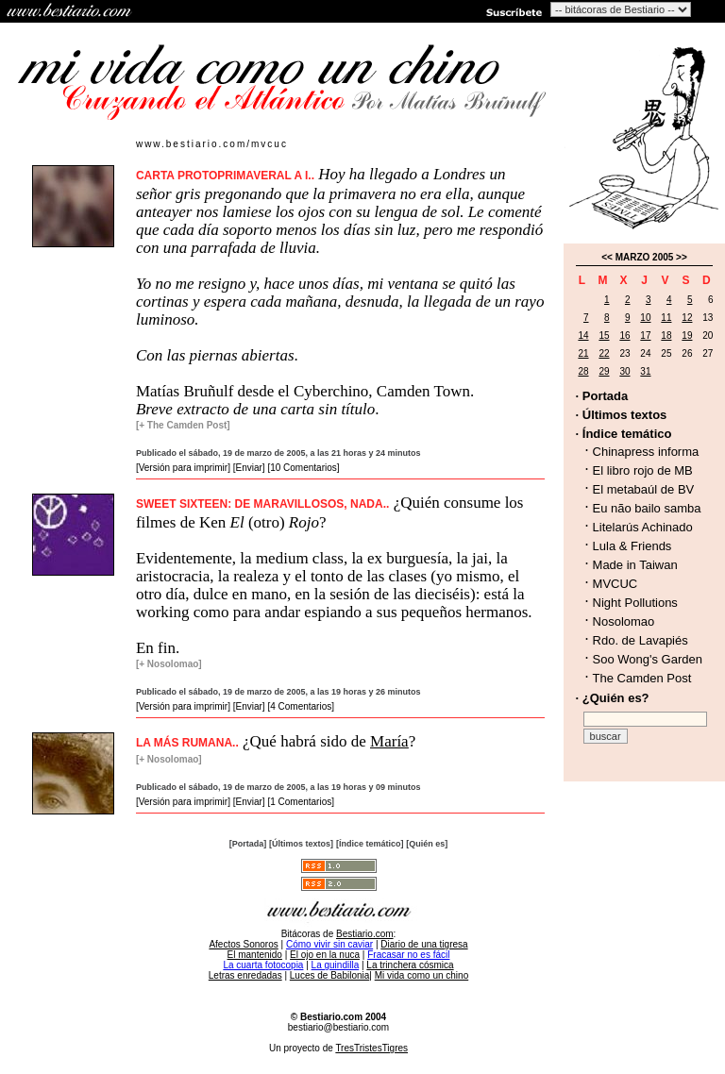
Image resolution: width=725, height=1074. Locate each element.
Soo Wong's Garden (647, 659)
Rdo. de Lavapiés (640, 640)
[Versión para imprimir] (183, 467)
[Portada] (248, 843)
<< (607, 257)
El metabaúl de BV (644, 489)
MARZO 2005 (644, 257)
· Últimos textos (621, 415)
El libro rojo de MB (643, 470)
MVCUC (615, 584)
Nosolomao (624, 621)
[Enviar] (249, 467)
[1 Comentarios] (300, 802)
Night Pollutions (635, 603)
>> (681, 257)
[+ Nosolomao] (169, 664)
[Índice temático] (370, 843)
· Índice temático (624, 434)
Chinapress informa (646, 452)
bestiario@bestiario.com (338, 1027)
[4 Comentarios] (300, 706)
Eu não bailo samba (647, 508)
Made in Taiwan (635, 565)
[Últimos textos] (301, 843)
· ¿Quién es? (612, 698)
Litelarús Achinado (643, 527)
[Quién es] (426, 843)
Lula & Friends (632, 546)
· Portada (602, 396)
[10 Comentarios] (303, 467)
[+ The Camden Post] (183, 425)
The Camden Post (642, 678)
